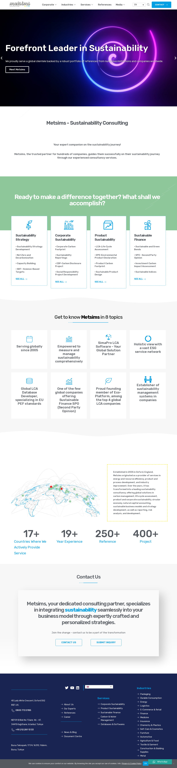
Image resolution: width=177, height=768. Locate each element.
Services (87, 4)
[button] (161, 5)
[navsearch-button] (148, 5)
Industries (68, 4)
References (104, 4)
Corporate (49, 4)
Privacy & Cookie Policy (131, 763)
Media (121, 4)
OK (145, 763)
